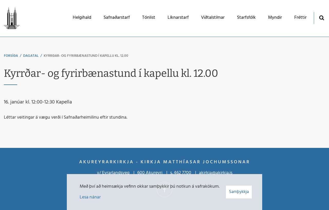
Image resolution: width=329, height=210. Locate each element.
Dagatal (31, 56)
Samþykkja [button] (239, 191)
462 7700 (182, 173)
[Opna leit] (321, 17)
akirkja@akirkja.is (215, 173)
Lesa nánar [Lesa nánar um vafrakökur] (90, 197)
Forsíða (11, 56)
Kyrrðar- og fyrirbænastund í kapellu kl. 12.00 (86, 56)
